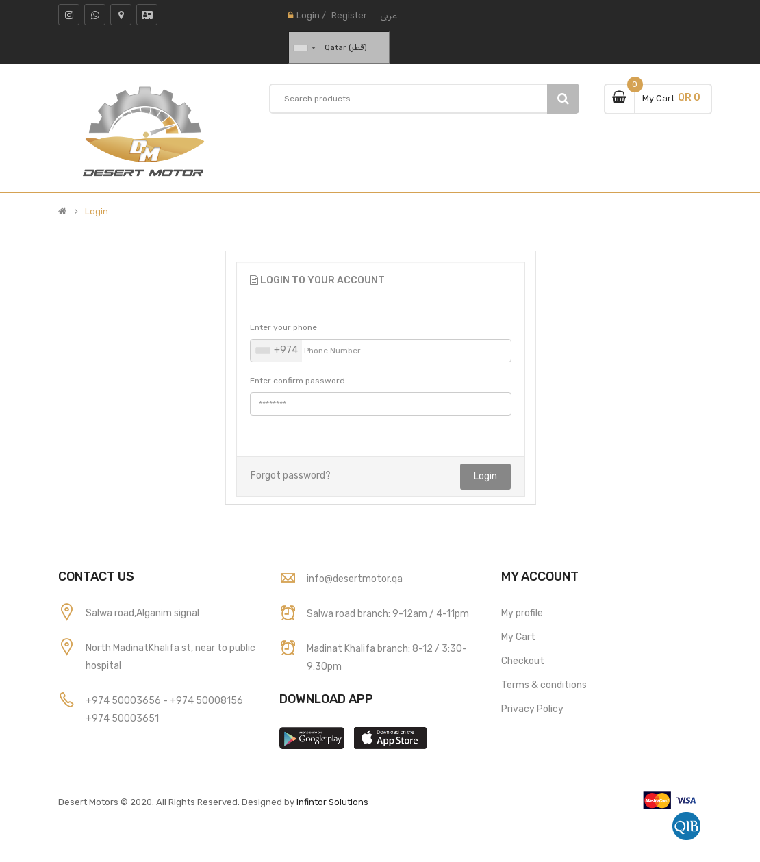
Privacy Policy (532, 709)
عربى (388, 15)
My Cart (518, 637)
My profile (522, 613)
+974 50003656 (124, 701)
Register (349, 15)
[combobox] (276, 351)
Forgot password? (291, 475)
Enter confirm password (297, 380)
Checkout (522, 661)
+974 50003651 (122, 718)
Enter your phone (283, 327)
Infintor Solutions (332, 802)
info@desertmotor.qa (355, 579)
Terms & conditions (544, 685)
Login (308, 15)
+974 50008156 (206, 701)
